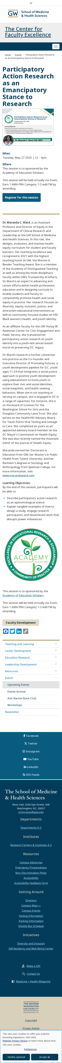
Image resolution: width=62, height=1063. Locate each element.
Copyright (31, 1020)
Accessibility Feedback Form (31, 883)
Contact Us (33, 973)
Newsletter (12, 712)
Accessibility (31, 878)
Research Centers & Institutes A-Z (31, 845)
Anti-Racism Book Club (21, 698)
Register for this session (21, 197)
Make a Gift (33, 966)
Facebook (32, 736)
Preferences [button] (30, 1049)
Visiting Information (31, 916)
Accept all (44, 1057)
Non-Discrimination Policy (31, 872)
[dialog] (31, 1046)
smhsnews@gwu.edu (31, 812)
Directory (31, 900)
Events (18, 54)
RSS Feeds (32, 775)
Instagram (33, 751)
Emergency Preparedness (31, 867)
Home (8, 54)
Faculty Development (21, 623)
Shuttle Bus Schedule (31, 926)
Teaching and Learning (19, 644)
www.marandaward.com (18, 475)
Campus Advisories (31, 862)
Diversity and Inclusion (31, 943)
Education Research (17, 657)
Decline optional (16, 1057)
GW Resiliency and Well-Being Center (31, 948)
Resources (11, 671)
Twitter (33, 743)
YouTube (33, 759)
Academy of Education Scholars (22, 595)
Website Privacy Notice (15, 1040)
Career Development (18, 651)
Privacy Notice (31, 1028)
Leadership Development (21, 664)
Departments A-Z (31, 827)
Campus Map (29, 905)
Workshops (14, 705)
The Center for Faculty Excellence (28, 31)
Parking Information (31, 921)
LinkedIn (32, 767)
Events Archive (16, 691)
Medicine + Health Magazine (33, 981)
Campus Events (31, 910)
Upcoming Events (18, 684)
